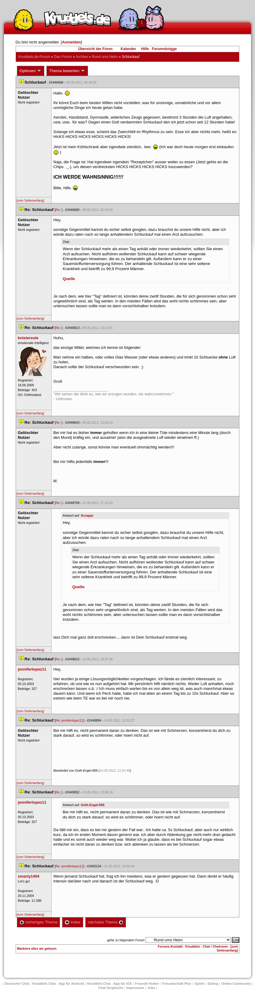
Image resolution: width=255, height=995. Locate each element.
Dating (213, 983)
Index (72, 922)
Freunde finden (147, 983)
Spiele (199, 983)
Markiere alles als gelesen (37, 948)
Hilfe (145, 49)
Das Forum (63, 57)
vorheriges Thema (39, 922)
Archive (82, 57)
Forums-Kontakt (170, 946)
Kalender (128, 49)
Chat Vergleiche (110, 988)
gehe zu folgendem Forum (126, 940)
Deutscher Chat (17, 983)
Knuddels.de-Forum (34, 57)
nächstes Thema (105, 922)
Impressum (135, 988)
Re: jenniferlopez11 (69, 720)
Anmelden (71, 42)
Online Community (236, 983)
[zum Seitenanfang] (30, 200)
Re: (58, 210)
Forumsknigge (164, 49)
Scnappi (87, 515)
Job (151, 988)
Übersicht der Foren (95, 49)
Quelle (69, 278)
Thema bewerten (67, 71)
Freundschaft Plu (176, 983)
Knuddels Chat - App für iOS (109, 983)
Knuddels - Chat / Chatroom (206, 946)
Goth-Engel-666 (93, 805)
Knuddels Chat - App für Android (58, 983)
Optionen (31, 71)
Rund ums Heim (105, 57)
